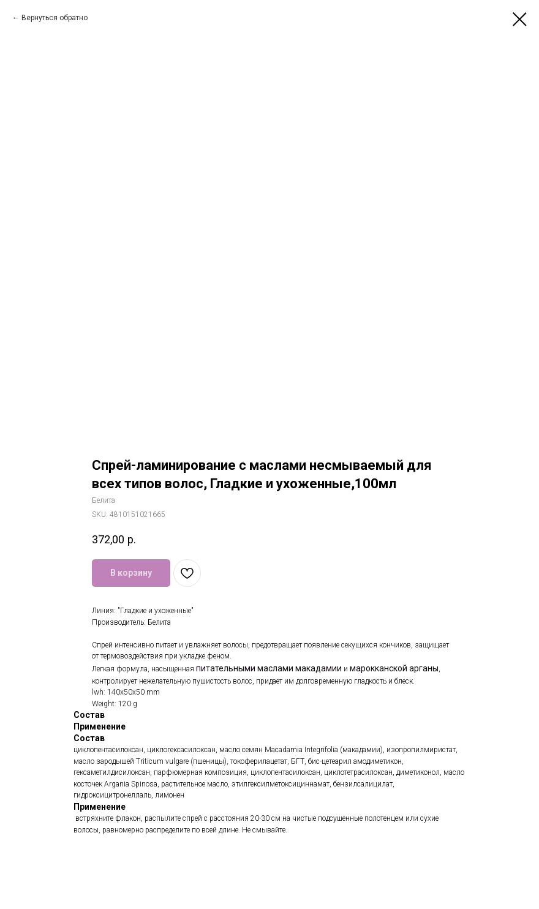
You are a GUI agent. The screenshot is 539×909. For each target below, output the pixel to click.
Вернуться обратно (54, 17)
